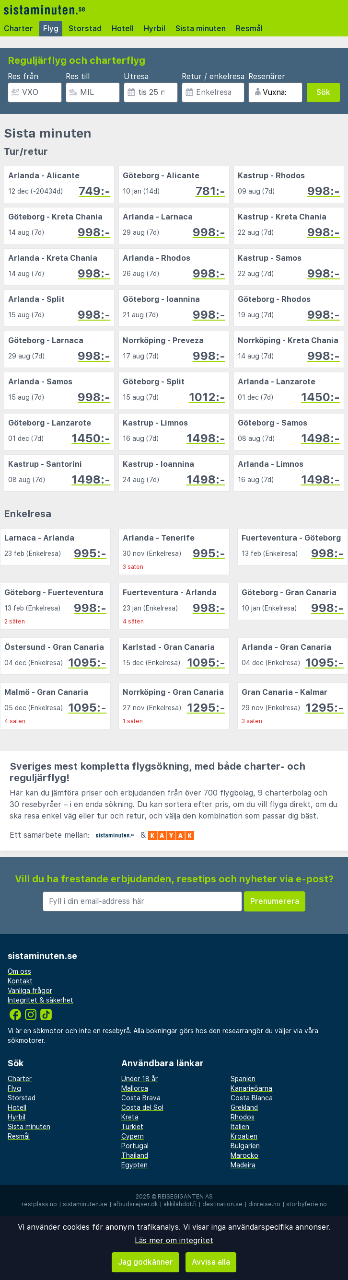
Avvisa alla (211, 1262)
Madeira (243, 1165)
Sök (323, 92)
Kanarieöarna (251, 1088)
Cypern (132, 1136)
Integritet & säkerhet (40, 1000)
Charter (18, 28)
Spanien (243, 1079)
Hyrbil (154, 28)
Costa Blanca (252, 1098)
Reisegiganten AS (185, 1196)
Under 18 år (139, 1079)
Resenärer (266, 76)
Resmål (249, 28)
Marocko (244, 1155)
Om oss (19, 971)
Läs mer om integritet (174, 1240)
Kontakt (20, 981)
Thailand (134, 1155)
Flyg (50, 28)
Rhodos (243, 1117)
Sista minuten (200, 28)
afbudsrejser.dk (135, 1204)
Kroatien (244, 1136)
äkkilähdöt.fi (180, 1204)
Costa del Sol (142, 1107)
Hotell (123, 28)
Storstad (85, 28)
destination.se (222, 1204)
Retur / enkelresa (213, 76)
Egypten (134, 1165)
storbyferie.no (306, 1204)
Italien (240, 1126)
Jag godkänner (145, 1262)
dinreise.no (264, 1204)
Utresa (136, 76)
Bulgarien (245, 1146)
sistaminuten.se (85, 1204)
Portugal (135, 1146)
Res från (23, 76)
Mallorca (134, 1088)
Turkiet (132, 1126)
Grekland (244, 1107)
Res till (78, 76)
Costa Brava (141, 1098)
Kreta (130, 1117)
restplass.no (39, 1204)
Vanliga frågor (30, 990)
